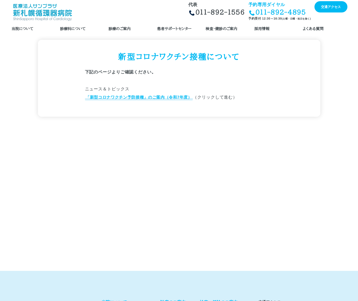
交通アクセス (331, 7)
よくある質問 (313, 29)
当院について (22, 29)
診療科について (73, 29)
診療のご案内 (120, 29)
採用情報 (262, 29)
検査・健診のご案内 (221, 29)
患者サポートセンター (174, 29)
